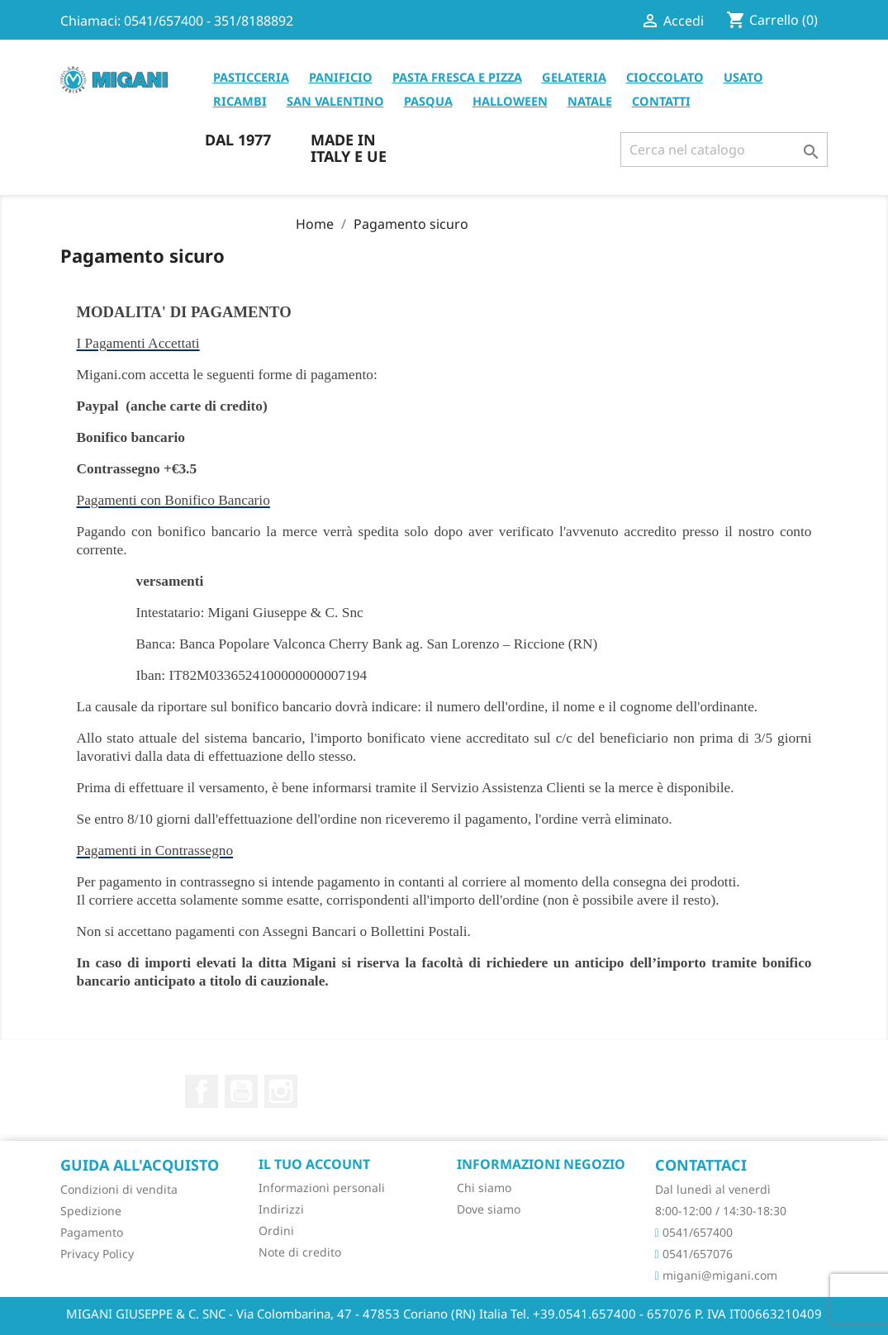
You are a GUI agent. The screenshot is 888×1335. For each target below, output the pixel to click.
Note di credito (300, 1252)
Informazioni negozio (541, 1164)
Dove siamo (488, 1209)
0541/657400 (694, 1232)
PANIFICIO (341, 77)
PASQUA (428, 101)
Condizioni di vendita (119, 1189)
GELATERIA (574, 77)
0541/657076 (694, 1253)
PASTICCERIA (251, 77)
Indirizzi (281, 1209)
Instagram (280, 1091)
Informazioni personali (322, 1187)
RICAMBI (240, 101)
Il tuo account (314, 1164)
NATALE (589, 101)
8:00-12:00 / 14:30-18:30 (720, 1211)
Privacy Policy (97, 1253)
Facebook (201, 1091)
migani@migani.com (716, 1275)
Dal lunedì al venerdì (713, 1189)
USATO (743, 77)
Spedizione (90, 1211)
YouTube (241, 1091)
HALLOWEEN (510, 101)
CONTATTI (661, 101)
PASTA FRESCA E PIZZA (457, 77)
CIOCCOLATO (665, 77)
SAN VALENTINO (335, 101)
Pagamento (91, 1232)
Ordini (276, 1230)
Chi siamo (484, 1187)
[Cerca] (724, 149)
